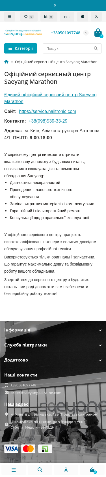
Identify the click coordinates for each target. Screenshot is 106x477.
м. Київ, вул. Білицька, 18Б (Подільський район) (54, 414)
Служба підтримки (53, 345)
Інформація (53, 330)
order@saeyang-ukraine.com (35, 392)
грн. (67, 16)
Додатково (53, 360)
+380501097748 (23, 385)
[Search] (72, 48)
